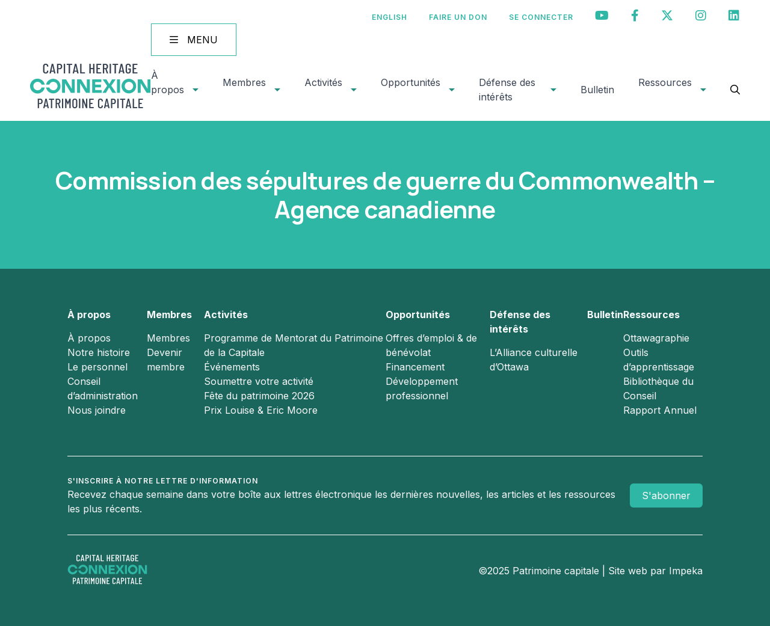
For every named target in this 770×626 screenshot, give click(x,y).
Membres (244, 82)
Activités (323, 82)
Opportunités (410, 82)
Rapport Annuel (660, 410)
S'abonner (666, 495)
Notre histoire (98, 352)
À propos (167, 82)
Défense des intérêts (507, 89)
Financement (415, 367)
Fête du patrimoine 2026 (259, 396)
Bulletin (597, 90)
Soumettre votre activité (258, 381)
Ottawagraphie (656, 338)
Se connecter (541, 17)
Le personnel (97, 367)
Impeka (686, 571)
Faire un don (458, 17)
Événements (232, 367)
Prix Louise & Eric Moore (261, 410)
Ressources (665, 82)
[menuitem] (389, 17)
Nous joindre (96, 410)
